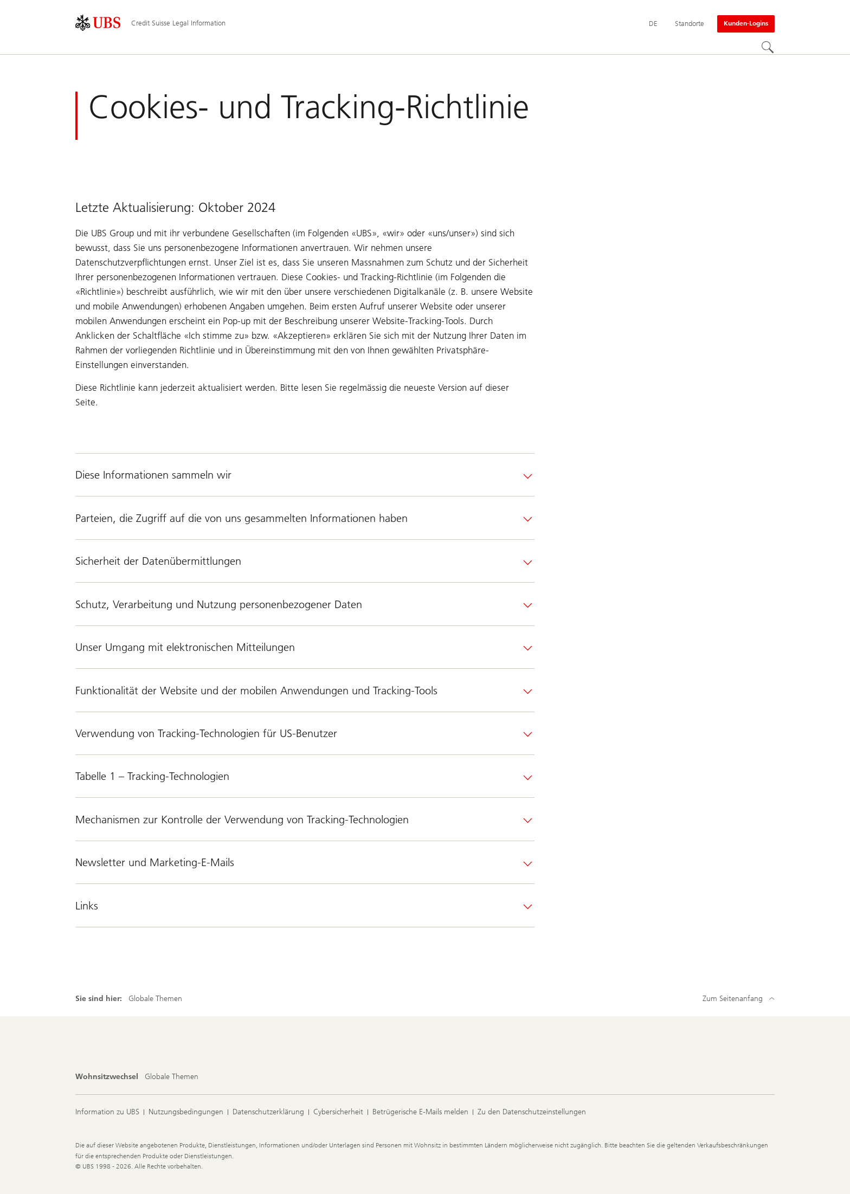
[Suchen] (768, 47)
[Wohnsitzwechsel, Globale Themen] (171, 1076)
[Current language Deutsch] (653, 24)
